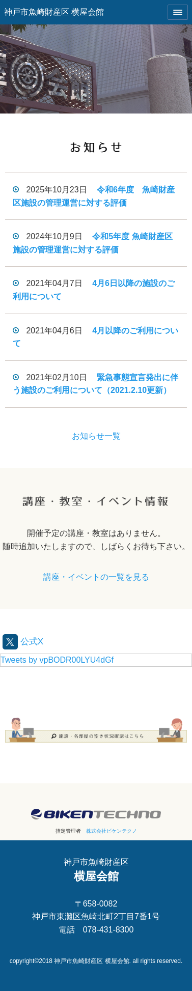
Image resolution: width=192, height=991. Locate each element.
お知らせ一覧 (96, 436)
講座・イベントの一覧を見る (96, 577)
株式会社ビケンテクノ (111, 831)
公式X (23, 641)
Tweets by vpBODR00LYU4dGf (57, 660)
